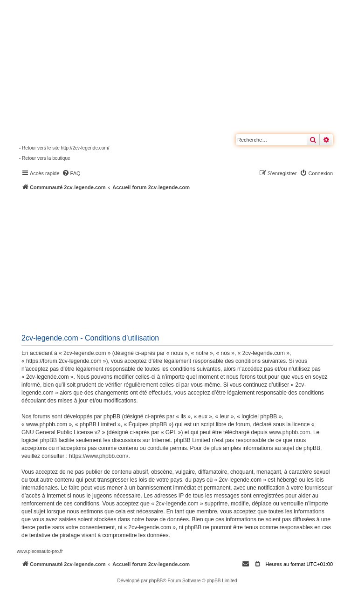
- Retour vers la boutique (44, 158)
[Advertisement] (187, 261)
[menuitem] (71, 173)
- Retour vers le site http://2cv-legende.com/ (64, 147)
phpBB (156, 580)
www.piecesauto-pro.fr (40, 551)
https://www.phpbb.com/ (98, 456)
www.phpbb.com (289, 432)
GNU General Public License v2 (60, 432)
